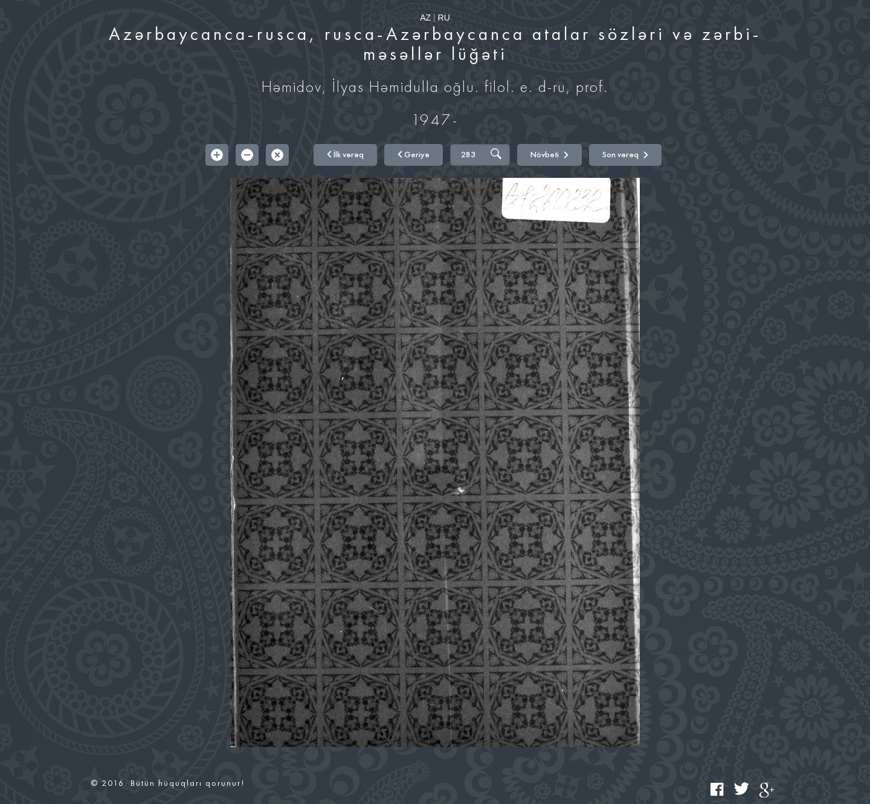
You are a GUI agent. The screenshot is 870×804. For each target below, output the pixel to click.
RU (444, 17)
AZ (425, 17)
